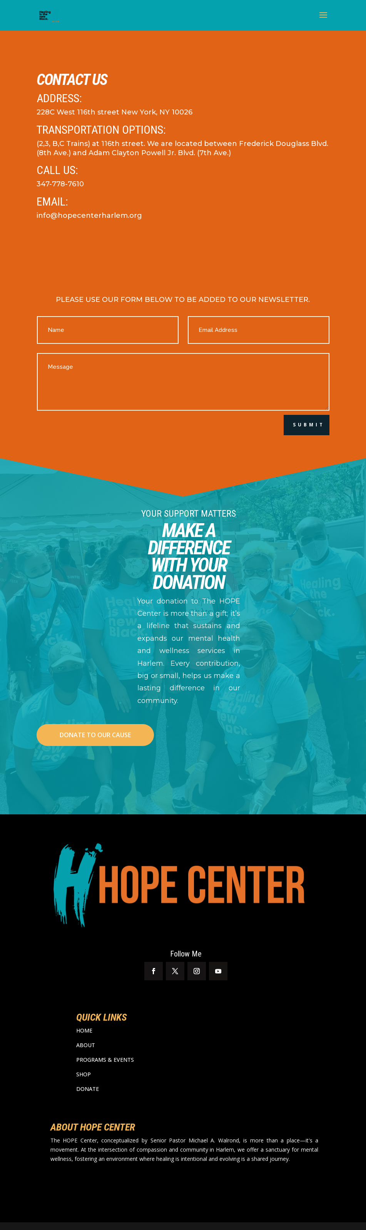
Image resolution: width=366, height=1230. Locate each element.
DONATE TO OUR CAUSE (95, 735)
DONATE (87, 1088)
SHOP (83, 1074)
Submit (309, 424)
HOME (84, 1030)
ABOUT (85, 1045)
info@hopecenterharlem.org (89, 215)
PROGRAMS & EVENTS (105, 1059)
